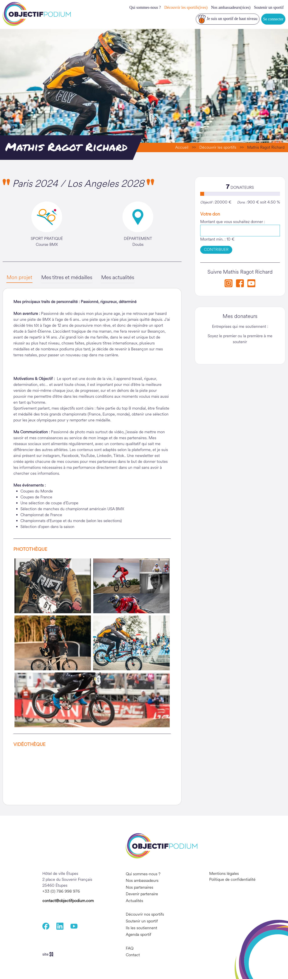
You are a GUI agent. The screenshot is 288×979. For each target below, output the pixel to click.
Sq (49, 954)
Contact (133, 955)
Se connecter (273, 19)
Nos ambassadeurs (142, 880)
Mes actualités (119, 277)
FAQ (129, 948)
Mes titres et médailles (67, 277)
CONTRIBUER (216, 250)
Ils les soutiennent (141, 928)
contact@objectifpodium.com (68, 901)
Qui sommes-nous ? (145, 7)
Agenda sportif (138, 935)
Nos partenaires (139, 887)
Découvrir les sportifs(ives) (186, 7)
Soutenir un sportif (269, 7)
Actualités (134, 901)
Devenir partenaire (142, 894)
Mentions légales (224, 873)
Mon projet (19, 277)
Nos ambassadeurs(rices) (230, 7)
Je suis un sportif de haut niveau (227, 19)
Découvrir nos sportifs (145, 914)
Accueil (181, 147)
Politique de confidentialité (232, 879)
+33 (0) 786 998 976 (61, 891)
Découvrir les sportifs (217, 147)
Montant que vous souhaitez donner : (232, 222)
